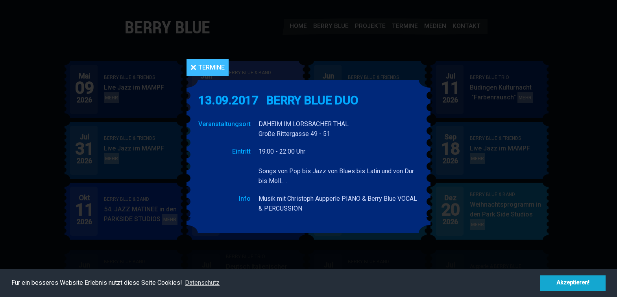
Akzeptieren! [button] (572, 282)
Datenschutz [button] (202, 282)
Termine (211, 67)
